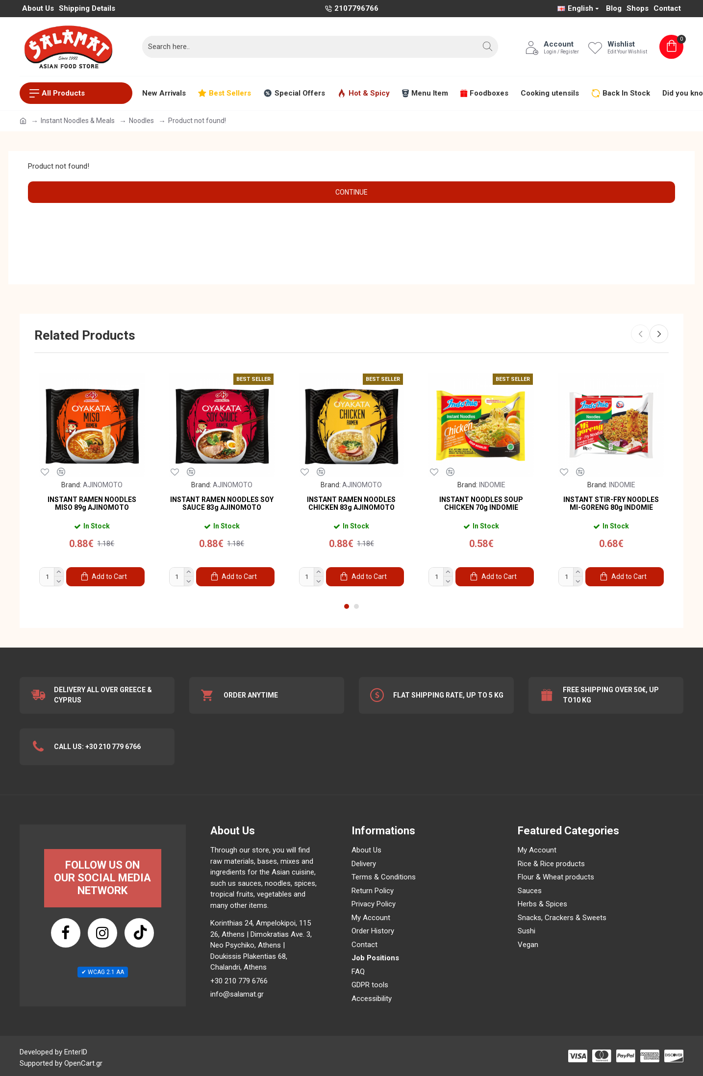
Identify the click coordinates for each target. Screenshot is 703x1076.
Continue (351, 192)
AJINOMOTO (103, 485)
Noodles (141, 121)
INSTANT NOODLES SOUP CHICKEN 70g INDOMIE (481, 503)
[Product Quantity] (51, 577)
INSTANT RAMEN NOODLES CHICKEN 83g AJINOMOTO (351, 503)
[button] (488, 46)
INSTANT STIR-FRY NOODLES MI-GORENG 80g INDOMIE (611, 503)
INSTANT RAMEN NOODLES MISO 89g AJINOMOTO (92, 503)
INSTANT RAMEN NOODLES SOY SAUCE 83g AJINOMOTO (222, 503)
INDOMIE (492, 485)
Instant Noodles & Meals (78, 121)
